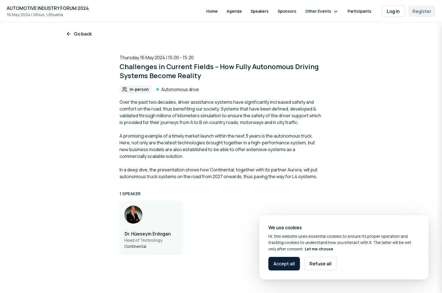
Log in (393, 11)
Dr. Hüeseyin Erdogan (148, 234)
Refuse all (321, 264)
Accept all (284, 264)
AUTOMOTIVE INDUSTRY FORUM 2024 (48, 8)
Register (421, 11)
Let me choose (319, 249)
